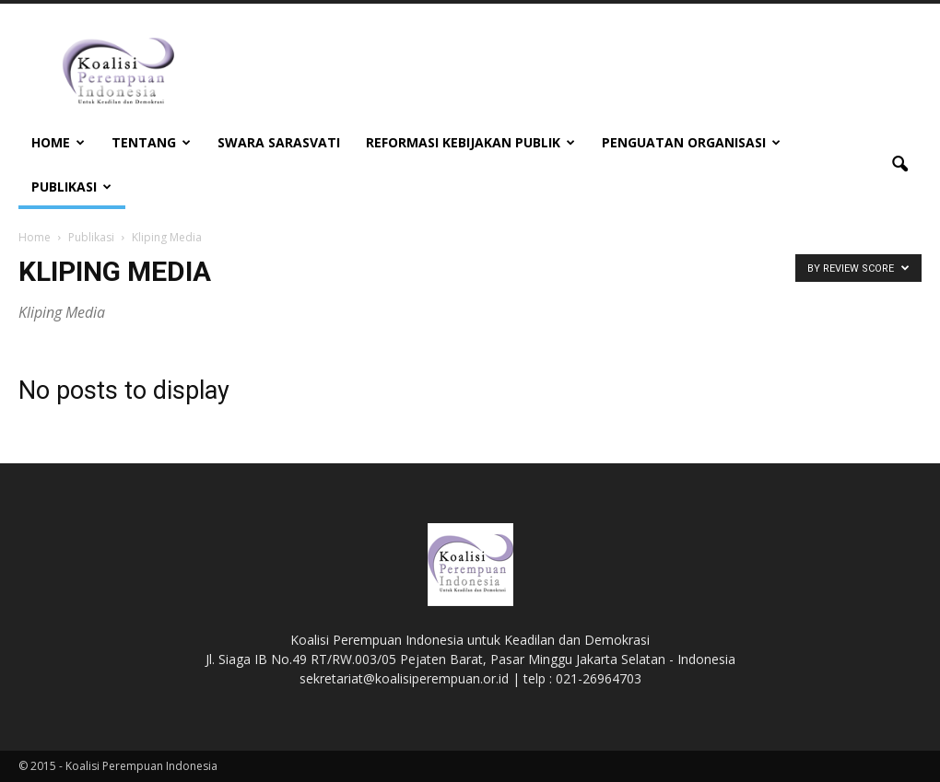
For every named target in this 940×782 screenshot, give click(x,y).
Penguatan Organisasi (691, 142)
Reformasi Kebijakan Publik (470, 142)
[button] (899, 165)
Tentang (151, 142)
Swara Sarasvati (278, 142)
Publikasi (71, 186)
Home (58, 142)
